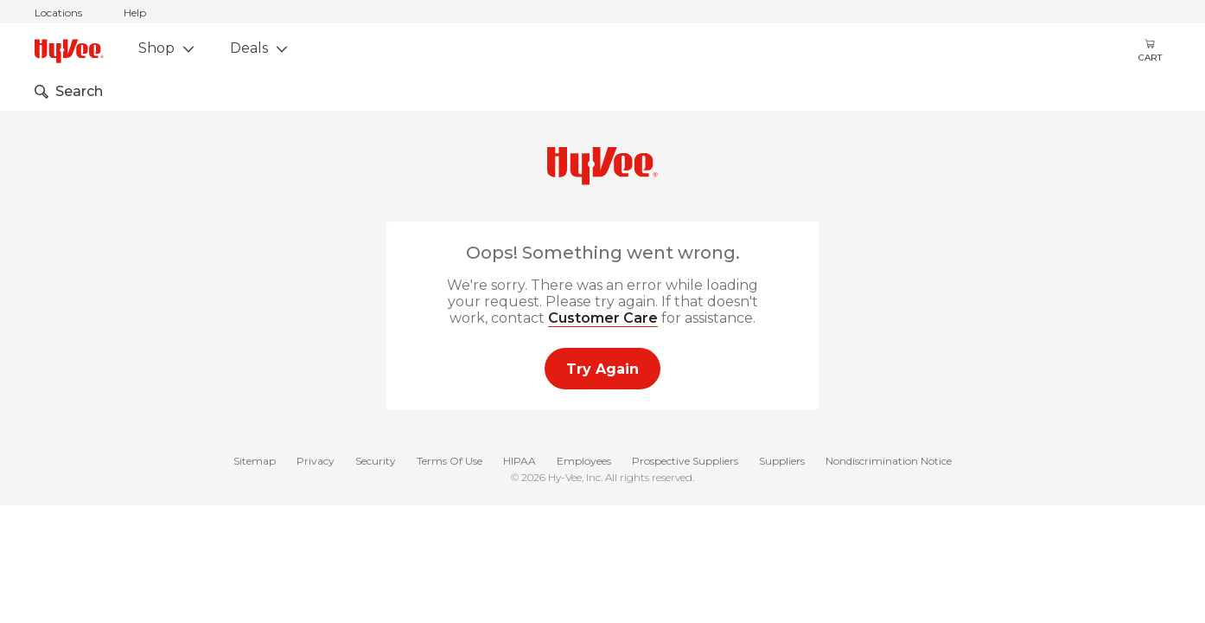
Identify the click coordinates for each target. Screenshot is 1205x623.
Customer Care (603, 318)
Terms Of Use (449, 461)
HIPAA (519, 461)
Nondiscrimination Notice (889, 461)
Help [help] (135, 12)
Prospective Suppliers (685, 461)
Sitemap (254, 461)
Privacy (315, 461)
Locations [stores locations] (58, 12)
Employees (584, 461)
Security (375, 461)
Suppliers (782, 461)
